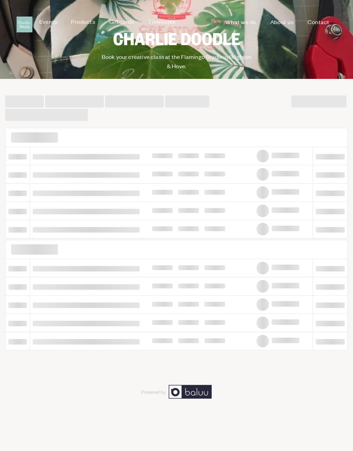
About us (282, 21)
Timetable (161, 21)
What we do (240, 21)
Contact (318, 21)
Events (48, 21)
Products (83, 21)
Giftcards (121, 21)
